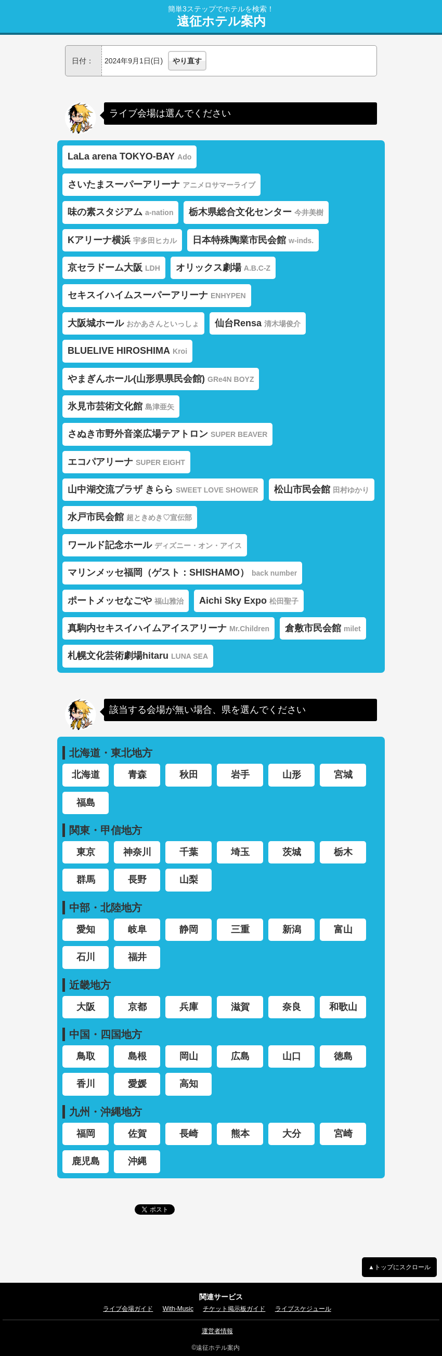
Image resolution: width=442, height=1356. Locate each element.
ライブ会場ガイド (128, 1308)
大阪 (85, 1007)
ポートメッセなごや (126, 600)
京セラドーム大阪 (114, 267)
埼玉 (240, 852)
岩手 (240, 774)
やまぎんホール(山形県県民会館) (161, 379)
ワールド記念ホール (155, 545)
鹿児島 (86, 1161)
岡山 (188, 1056)
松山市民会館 (321, 489)
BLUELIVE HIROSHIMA (127, 350)
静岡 (188, 929)
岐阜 (137, 929)
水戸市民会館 (130, 517)
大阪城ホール (133, 323)
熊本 (240, 1133)
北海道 (86, 774)
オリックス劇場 (223, 267)
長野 (137, 879)
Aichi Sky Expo (248, 600)
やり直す (187, 61)
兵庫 (188, 1007)
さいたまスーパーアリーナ (161, 184)
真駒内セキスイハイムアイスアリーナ (168, 628)
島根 (137, 1056)
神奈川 (137, 852)
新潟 (291, 929)
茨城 (291, 852)
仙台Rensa (258, 323)
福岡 (85, 1133)
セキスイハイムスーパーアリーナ (157, 295)
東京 (85, 852)
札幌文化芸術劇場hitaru (138, 655)
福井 (137, 957)
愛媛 (137, 1084)
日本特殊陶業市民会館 (253, 240)
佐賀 (137, 1133)
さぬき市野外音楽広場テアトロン (167, 434)
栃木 (343, 852)
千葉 (188, 852)
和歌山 (343, 1007)
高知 (188, 1084)
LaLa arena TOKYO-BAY (129, 156)
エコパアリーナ (126, 462)
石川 (85, 957)
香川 (85, 1084)
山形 (291, 774)
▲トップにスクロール (399, 1267)
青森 (137, 774)
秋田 (188, 774)
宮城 (343, 774)
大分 (291, 1133)
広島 (240, 1056)
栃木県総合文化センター (256, 212)
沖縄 (137, 1161)
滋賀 (240, 1007)
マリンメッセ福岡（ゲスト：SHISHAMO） (182, 572)
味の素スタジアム (120, 212)
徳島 (343, 1056)
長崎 (188, 1133)
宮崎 (343, 1133)
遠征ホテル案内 (221, 21)
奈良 (291, 1007)
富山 (343, 929)
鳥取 (85, 1056)
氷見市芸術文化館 (121, 406)
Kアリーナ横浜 (122, 240)
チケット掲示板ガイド (234, 1308)
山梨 (188, 879)
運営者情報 (217, 1331)
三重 (240, 929)
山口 (291, 1056)
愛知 (85, 929)
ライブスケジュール (303, 1308)
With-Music (178, 1308)
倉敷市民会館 (323, 628)
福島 (85, 802)
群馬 (85, 879)
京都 (137, 1007)
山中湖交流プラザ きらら (163, 489)
